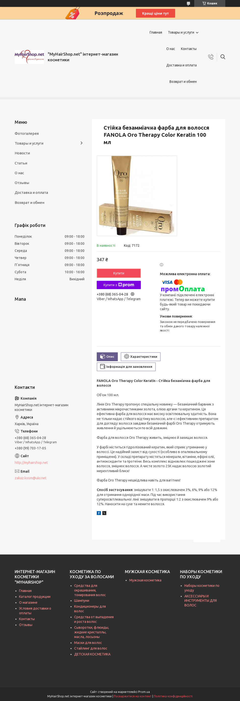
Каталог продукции (34, 597)
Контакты (189, 49)
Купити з (118, 285)
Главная (156, 32)
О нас (170, 49)
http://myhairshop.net (31, 463)
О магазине (28, 602)
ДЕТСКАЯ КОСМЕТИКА (92, 654)
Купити (118, 273)
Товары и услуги (181, 32)
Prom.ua (144, 691)
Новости (22, 153)
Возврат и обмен (183, 82)
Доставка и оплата (181, 65)
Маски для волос (88, 643)
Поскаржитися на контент (133, 696)
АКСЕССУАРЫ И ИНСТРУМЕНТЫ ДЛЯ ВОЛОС (200, 600)
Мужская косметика (145, 580)
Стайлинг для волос (90, 648)
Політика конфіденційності (173, 696)
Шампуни (81, 601)
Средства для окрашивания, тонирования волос (90, 590)
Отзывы (22, 183)
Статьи (21, 163)
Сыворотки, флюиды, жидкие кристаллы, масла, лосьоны (91, 632)
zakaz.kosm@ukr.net (30, 478)
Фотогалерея (27, 133)
